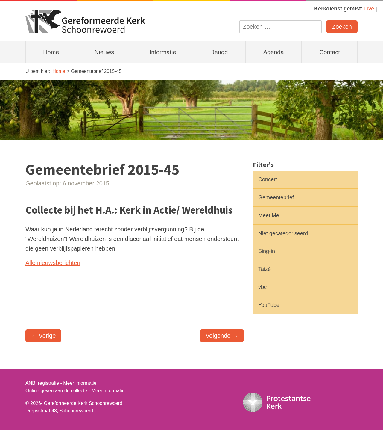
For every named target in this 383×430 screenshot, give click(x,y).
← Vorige (43, 335)
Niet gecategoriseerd (283, 233)
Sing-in (266, 251)
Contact (329, 52)
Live (369, 9)
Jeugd (220, 52)
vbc (262, 287)
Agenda (273, 52)
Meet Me (268, 215)
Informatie (163, 52)
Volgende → (222, 335)
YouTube (268, 305)
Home (51, 52)
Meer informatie (79, 383)
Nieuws (104, 52)
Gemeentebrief (276, 197)
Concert (267, 179)
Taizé (264, 269)
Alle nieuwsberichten (52, 262)
